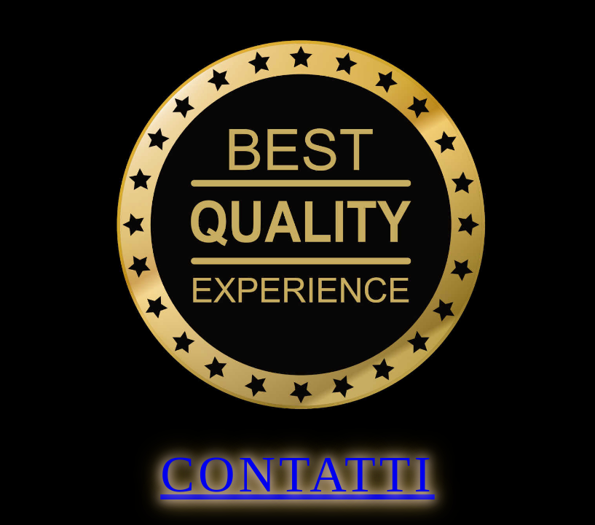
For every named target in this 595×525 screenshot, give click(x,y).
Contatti (297, 474)
